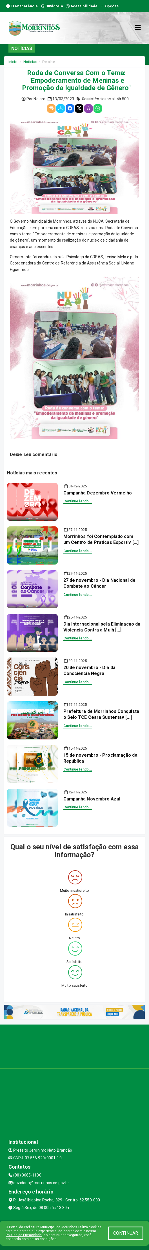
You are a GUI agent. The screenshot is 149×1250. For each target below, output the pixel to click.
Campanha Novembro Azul (91, 799)
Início (12, 62)
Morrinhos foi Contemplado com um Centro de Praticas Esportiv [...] (101, 539)
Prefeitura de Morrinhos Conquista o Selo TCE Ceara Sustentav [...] (101, 714)
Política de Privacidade (24, 1235)
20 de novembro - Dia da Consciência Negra (89, 670)
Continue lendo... (77, 501)
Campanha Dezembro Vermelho (97, 493)
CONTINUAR (125, 1233)
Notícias (30, 62)
